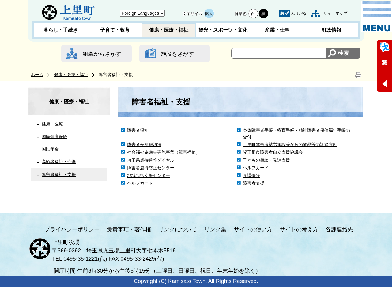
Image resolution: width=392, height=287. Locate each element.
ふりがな (299, 13)
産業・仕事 (277, 30)
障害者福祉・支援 (59, 174)
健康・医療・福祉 (168, 30)
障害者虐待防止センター (150, 167)
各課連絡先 (339, 229)
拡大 (209, 13)
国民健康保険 (54, 136)
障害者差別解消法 (144, 144)
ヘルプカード (256, 167)
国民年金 (50, 149)
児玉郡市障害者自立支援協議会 (273, 152)
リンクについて (177, 229)
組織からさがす (102, 54)
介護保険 (251, 175)
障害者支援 (253, 183)
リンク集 (215, 229)
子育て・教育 (115, 30)
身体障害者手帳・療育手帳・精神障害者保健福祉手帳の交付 (296, 133)
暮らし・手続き (60, 30)
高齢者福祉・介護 (59, 161)
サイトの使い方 (253, 229)
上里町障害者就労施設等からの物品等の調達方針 (290, 144)
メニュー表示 (376, 16)
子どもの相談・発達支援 (266, 160)
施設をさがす (177, 54)
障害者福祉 (138, 130)
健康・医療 (52, 123)
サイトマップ (335, 13)
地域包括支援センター (148, 175)
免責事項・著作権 (129, 229)
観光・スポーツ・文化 (222, 30)
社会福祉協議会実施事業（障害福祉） (163, 152)
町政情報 (331, 30)
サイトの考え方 (299, 229)
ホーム (37, 74)
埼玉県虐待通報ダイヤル (150, 160)
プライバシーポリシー (72, 229)
